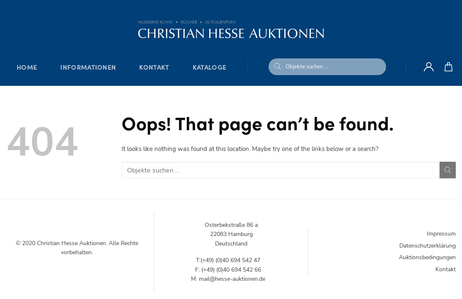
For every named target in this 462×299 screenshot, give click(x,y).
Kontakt (154, 66)
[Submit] (278, 67)
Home (27, 66)
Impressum (441, 234)
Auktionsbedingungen (427, 257)
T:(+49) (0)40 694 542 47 (228, 260)
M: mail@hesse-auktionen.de (228, 279)
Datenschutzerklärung (427, 246)
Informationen (88, 66)
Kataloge (210, 66)
